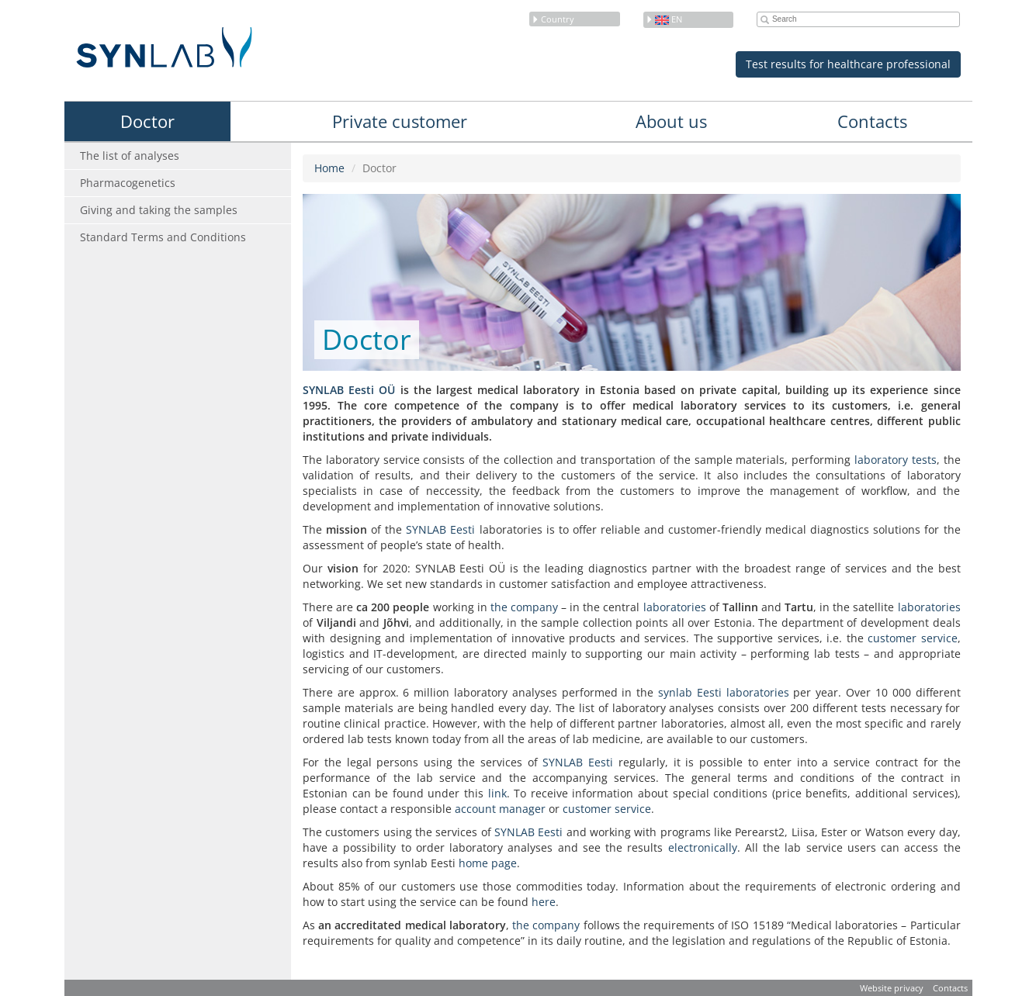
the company (524, 607)
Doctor (147, 121)
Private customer (399, 121)
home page (488, 863)
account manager (500, 808)
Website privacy (891, 988)
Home (329, 168)
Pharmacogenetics (127, 182)
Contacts (872, 121)
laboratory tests (895, 459)
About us (671, 121)
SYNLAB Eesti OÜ (349, 389)
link (497, 793)
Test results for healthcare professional (848, 64)
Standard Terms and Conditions (163, 237)
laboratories (674, 607)
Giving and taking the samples (158, 209)
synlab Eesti (690, 692)
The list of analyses (129, 155)
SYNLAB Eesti (440, 529)
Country (553, 19)
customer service (913, 638)
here (544, 901)
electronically (702, 847)
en (664, 19)
